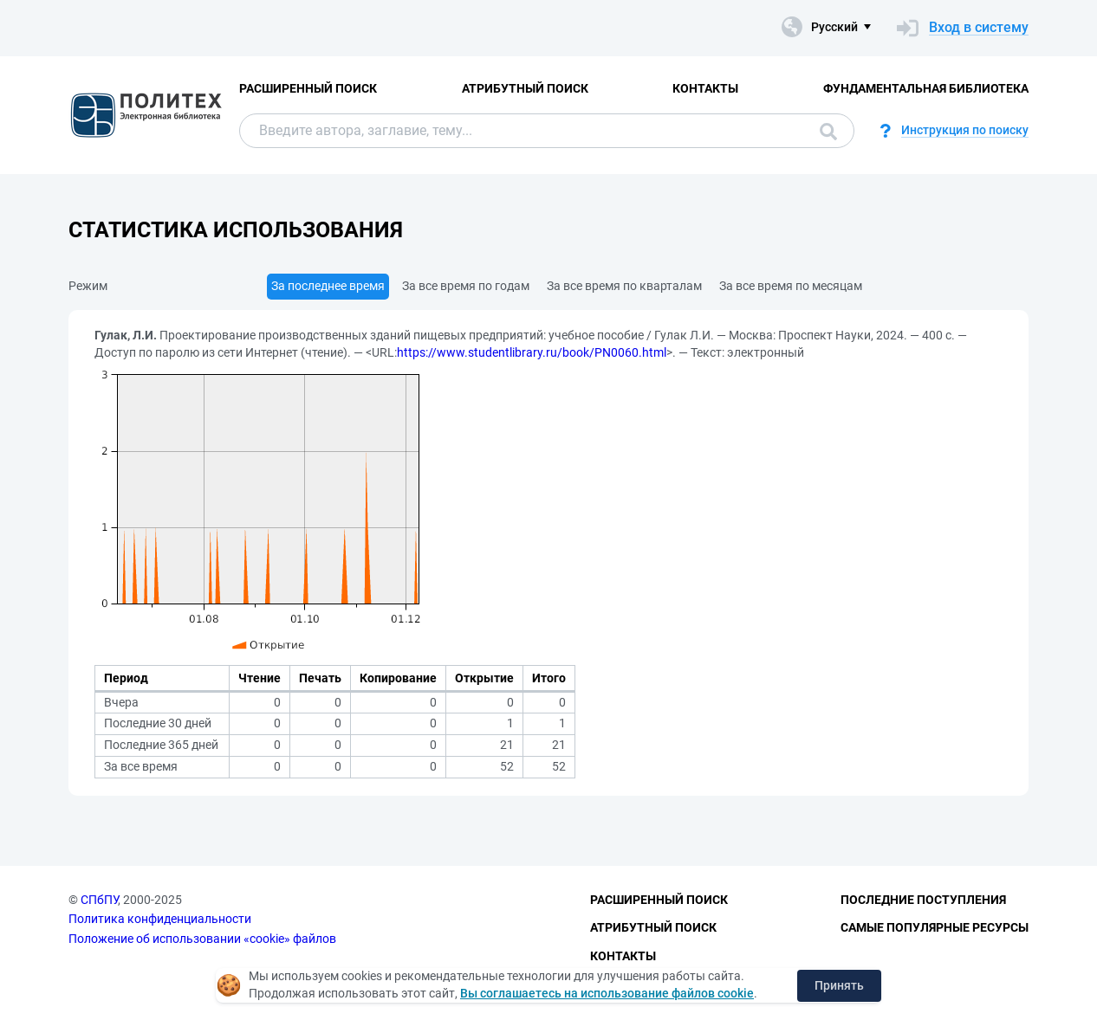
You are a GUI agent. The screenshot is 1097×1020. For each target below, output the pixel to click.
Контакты (705, 88)
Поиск (828, 131)
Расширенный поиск (308, 88)
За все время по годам (465, 286)
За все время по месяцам (790, 286)
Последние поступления (923, 900)
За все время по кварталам (624, 286)
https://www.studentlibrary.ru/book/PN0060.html (531, 352)
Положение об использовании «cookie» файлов (202, 939)
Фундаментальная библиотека (926, 88)
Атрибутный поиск (525, 88)
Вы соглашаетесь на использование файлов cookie (607, 993)
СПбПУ (99, 900)
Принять (839, 985)
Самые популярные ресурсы (935, 927)
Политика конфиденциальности (159, 919)
